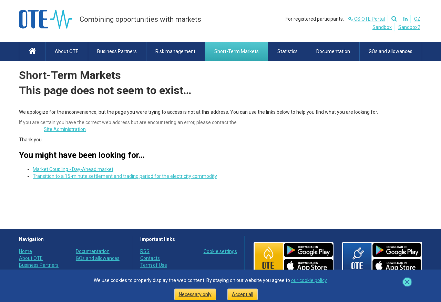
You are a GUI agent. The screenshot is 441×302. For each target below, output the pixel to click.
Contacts (150, 258)
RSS (145, 251)
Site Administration (65, 129)
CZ (417, 19)
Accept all (242, 294)
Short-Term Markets (70, 75)
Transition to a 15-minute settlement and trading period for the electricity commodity (125, 176)
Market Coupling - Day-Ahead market (73, 169)
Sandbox (382, 27)
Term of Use (153, 265)
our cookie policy (309, 280)
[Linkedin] (404, 19)
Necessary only (195, 294)
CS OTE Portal (366, 19)
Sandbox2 (409, 27)
